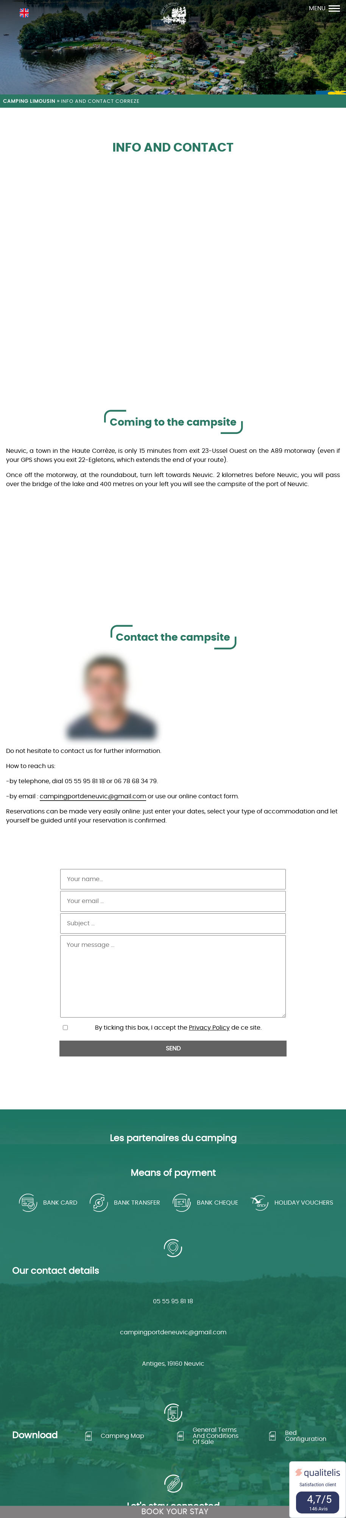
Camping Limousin (29, 101)
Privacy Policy (209, 981)
